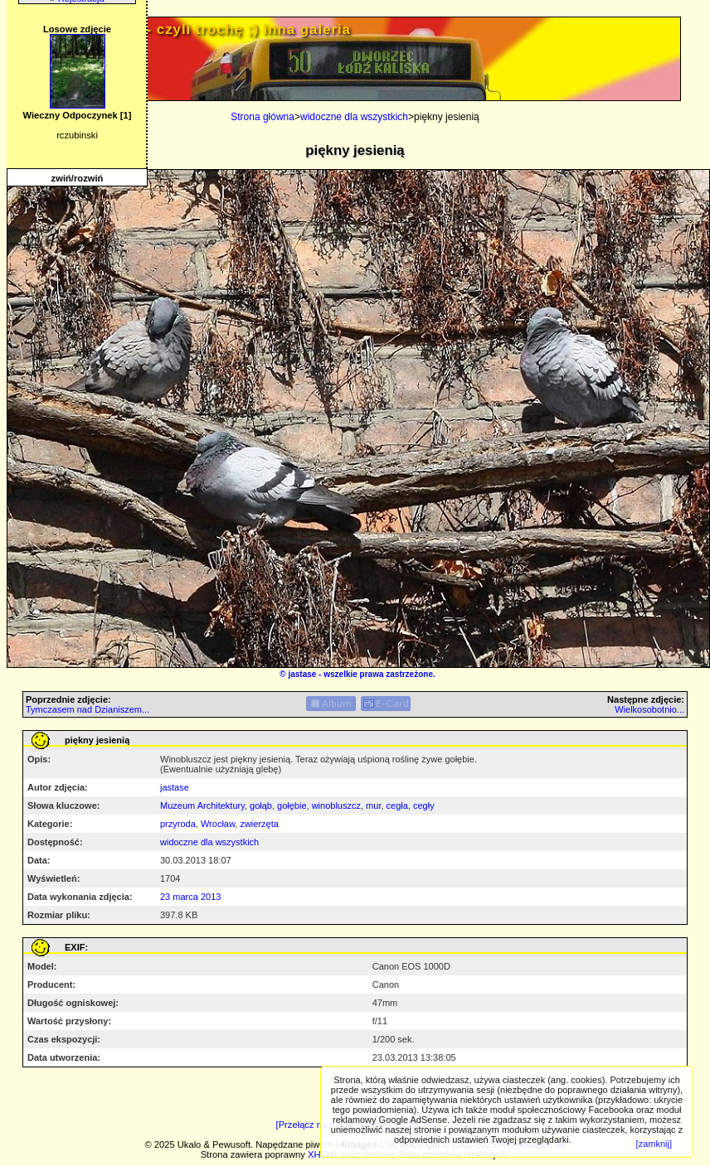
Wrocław (218, 824)
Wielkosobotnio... (649, 709)
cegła (397, 805)
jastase (302, 674)
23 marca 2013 (190, 897)
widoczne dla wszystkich (354, 117)
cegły (424, 805)
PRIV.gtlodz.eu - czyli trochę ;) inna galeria (192, 29)
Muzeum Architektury (202, 805)
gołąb (261, 805)
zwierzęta (259, 824)
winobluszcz (336, 805)
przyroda (178, 824)
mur (373, 805)
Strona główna (262, 117)
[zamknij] (654, 1144)
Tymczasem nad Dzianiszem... (87, 709)
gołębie (291, 805)
